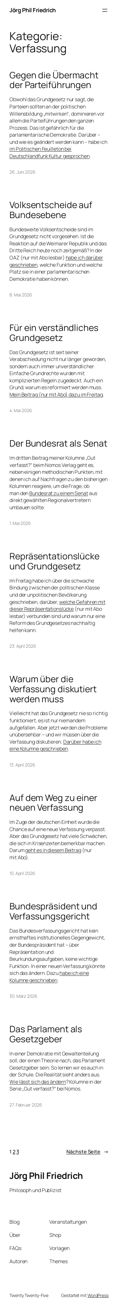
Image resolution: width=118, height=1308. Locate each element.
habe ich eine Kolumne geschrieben (49, 977)
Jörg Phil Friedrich (32, 10)
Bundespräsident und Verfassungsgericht (53, 911)
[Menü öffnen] (105, 10)
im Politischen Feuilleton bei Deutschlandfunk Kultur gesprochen (49, 152)
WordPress (98, 1295)
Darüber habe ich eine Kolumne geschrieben (55, 745)
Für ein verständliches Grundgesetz (53, 333)
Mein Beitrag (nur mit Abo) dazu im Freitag (56, 394)
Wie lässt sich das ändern (37, 1081)
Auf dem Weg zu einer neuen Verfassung (53, 803)
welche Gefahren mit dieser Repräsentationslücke (57, 606)
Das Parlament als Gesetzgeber (45, 1034)
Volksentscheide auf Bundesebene (50, 210)
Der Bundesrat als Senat (58, 443)
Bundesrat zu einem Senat (58, 493)
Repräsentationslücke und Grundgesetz (54, 561)
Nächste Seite (87, 1151)
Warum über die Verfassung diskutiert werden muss (53, 689)
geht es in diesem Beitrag (53, 850)
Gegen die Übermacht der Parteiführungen (53, 80)
